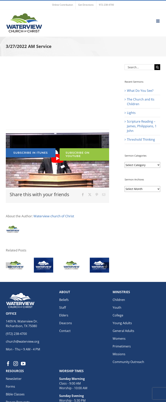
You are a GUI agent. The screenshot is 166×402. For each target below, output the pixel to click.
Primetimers (122, 346)
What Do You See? (140, 90)
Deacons (65, 323)
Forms (10, 386)
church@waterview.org (22, 341)
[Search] (157, 67)
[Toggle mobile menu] (158, 21)
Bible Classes (15, 394)
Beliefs (64, 300)
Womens (119, 338)
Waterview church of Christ (53, 216)
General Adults (123, 331)
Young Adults (122, 323)
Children (119, 300)
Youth (117, 307)
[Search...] (139, 67)
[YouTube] (23, 363)
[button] (9, 265)
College (118, 315)
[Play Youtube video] (57, 158)
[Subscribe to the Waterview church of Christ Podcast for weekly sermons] (31, 152)
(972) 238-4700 (16, 334)
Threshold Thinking (141, 139)
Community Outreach (128, 362)
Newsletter (14, 379)
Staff (62, 307)
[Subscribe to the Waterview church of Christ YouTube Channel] (84, 154)
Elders (63, 315)
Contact (65, 331)
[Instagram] (15, 363)
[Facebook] (8, 363)
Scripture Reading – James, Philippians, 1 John (142, 126)
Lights (131, 113)
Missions (119, 354)
